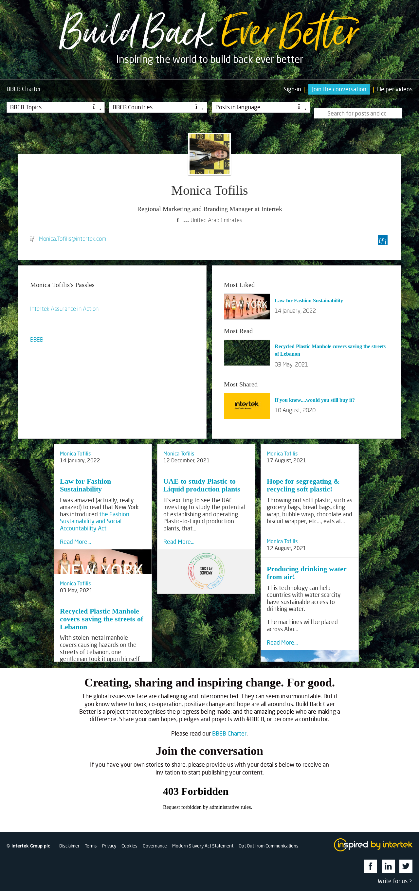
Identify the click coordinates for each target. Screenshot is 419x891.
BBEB (36, 339)
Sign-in (292, 89)
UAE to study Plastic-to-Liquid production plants (201, 485)
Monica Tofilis (75, 453)
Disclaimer (69, 845)
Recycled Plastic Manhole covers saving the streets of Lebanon (101, 619)
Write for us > (395, 881)
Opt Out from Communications (269, 845)
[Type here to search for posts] (358, 113)
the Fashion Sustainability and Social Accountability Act (94, 521)
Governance (155, 845)
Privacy (109, 845)
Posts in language (260, 107)
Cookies (129, 845)
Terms (91, 845)
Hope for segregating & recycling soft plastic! (303, 485)
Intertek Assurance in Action (64, 308)
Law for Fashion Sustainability (309, 300)
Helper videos (394, 89)
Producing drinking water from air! (307, 573)
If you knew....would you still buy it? (315, 400)
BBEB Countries (158, 107)
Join (339, 89)
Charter (24, 88)
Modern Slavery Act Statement (202, 845)
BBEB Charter (229, 733)
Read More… (75, 541)
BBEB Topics (55, 107)
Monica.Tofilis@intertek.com (72, 238)
